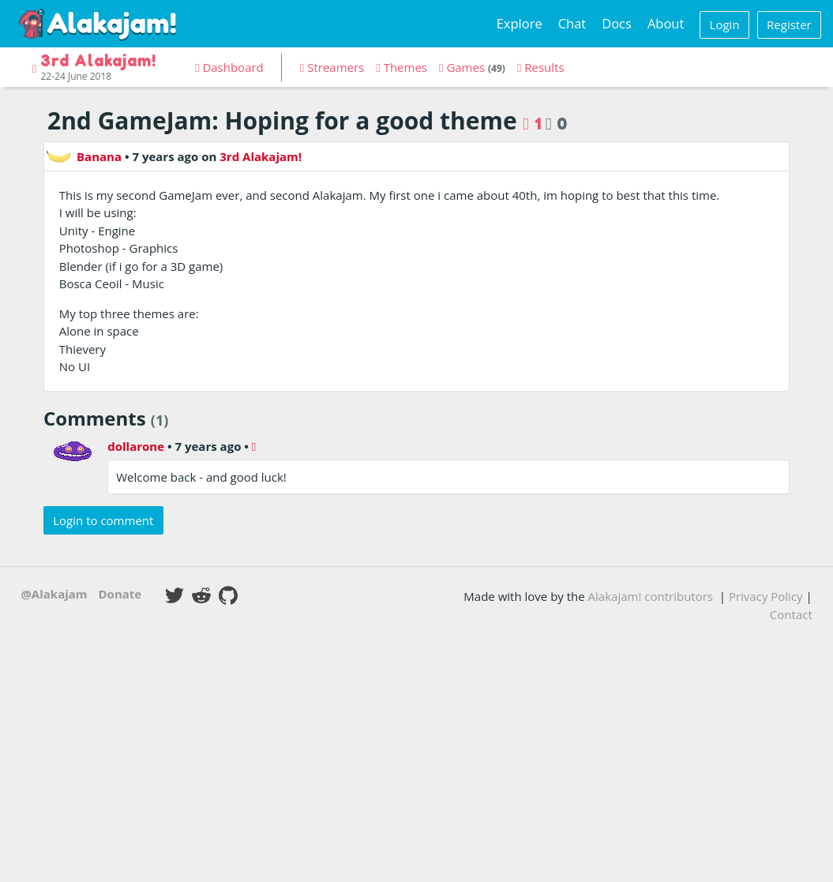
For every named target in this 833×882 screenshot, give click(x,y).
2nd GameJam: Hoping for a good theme (282, 120)
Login (725, 24)
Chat (572, 23)
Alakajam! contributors (650, 596)
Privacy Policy (766, 596)
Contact (791, 614)
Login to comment (103, 520)
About (665, 23)
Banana (83, 156)
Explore (519, 23)
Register (789, 24)
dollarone (135, 446)
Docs (617, 23)
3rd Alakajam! (261, 156)
